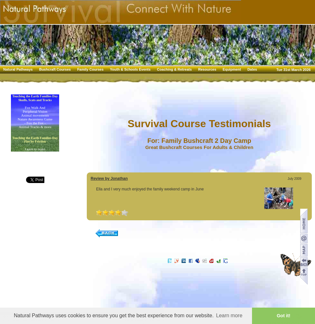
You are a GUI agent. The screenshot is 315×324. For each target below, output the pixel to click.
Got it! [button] (283, 315)
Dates (252, 69)
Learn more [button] (229, 315)
